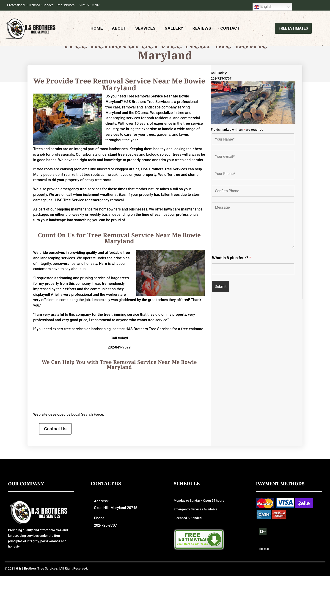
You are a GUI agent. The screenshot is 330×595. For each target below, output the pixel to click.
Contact (229, 29)
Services (145, 29)
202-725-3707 (90, 5)
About (119, 29)
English (263, 7)
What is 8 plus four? (231, 277)
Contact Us (55, 448)
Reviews (201, 29)
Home (97, 29)
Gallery (174, 29)
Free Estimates (293, 28)
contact (119, 348)
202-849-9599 (119, 366)
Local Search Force (87, 434)
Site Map (264, 568)
